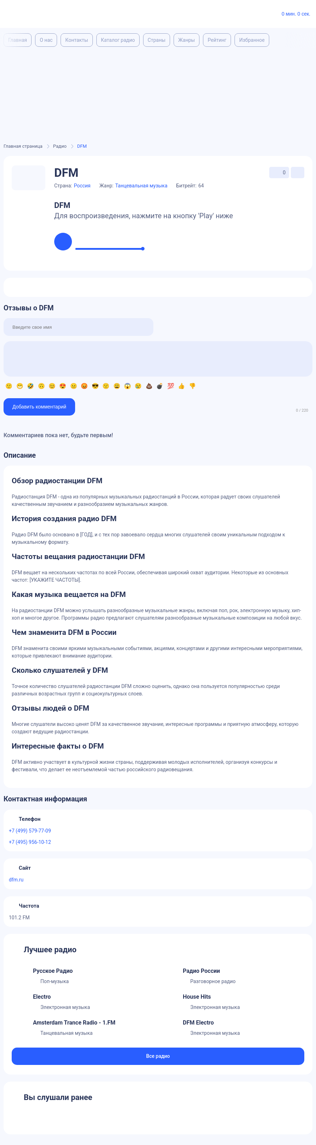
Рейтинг (217, 40)
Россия (82, 185)
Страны (156, 40)
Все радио (158, 1056)
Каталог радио (118, 40)
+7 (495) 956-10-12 (30, 842)
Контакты (76, 40)
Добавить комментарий (39, 407)
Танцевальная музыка (141, 185)
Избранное (252, 40)
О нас (46, 40)
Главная (17, 40)
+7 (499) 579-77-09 (30, 831)
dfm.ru (16, 879)
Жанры (186, 40)
